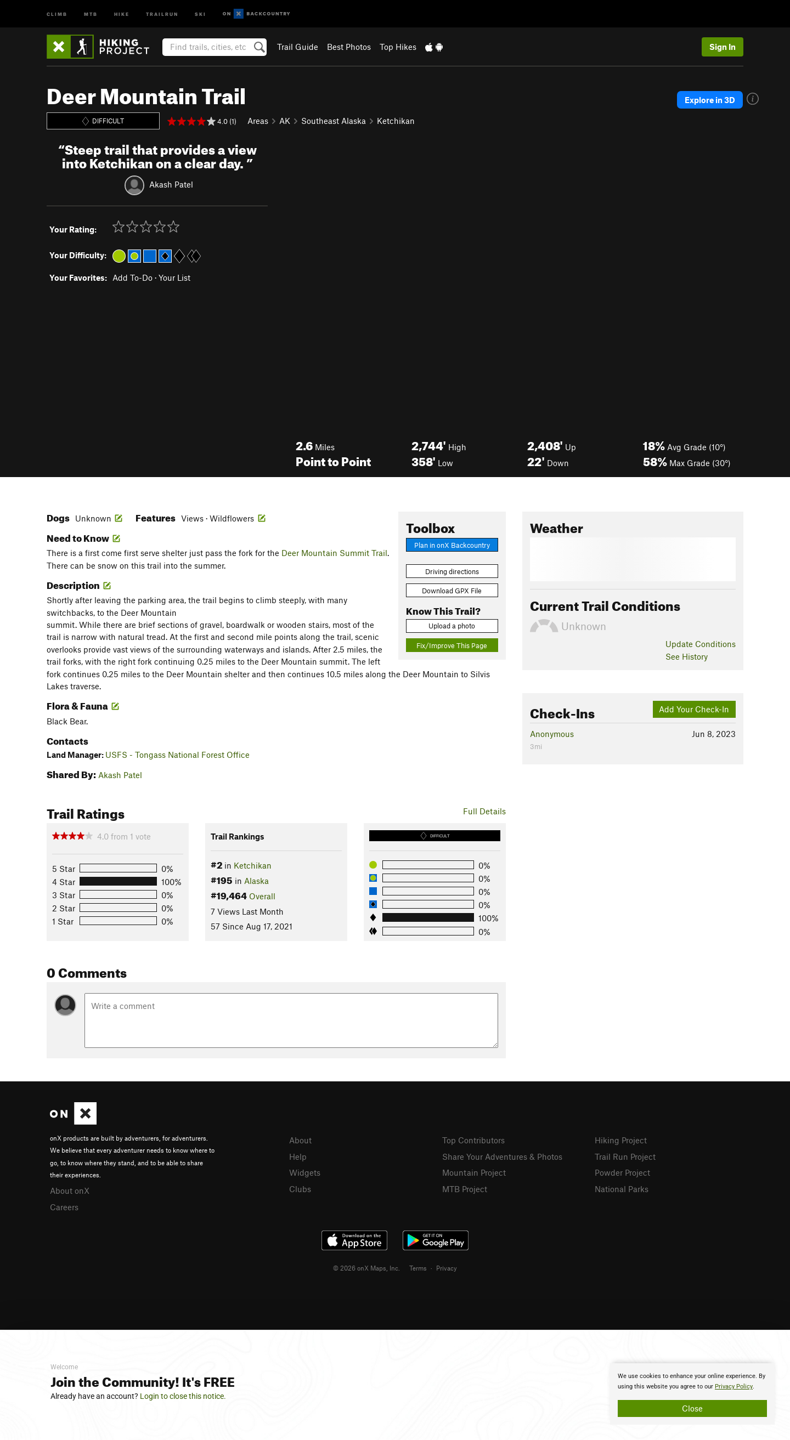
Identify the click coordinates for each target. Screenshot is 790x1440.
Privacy (446, 1268)
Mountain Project (474, 1172)
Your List (174, 277)
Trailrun (162, 13)
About (300, 1140)
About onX (69, 1190)
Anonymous (552, 734)
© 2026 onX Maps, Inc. (366, 1268)
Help (298, 1156)
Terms (418, 1268)
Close (692, 1408)
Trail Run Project (625, 1156)
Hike (121, 13)
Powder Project (622, 1172)
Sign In (722, 47)
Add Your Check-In (694, 709)
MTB (91, 13)
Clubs (300, 1189)
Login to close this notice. (183, 1396)
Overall (262, 896)
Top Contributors (473, 1140)
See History (686, 656)
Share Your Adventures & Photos (502, 1156)
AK (284, 121)
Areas (257, 121)
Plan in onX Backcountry (452, 545)
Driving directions (452, 571)
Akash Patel (171, 184)
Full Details (484, 811)
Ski (200, 13)
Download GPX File (452, 590)
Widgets (304, 1172)
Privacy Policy (734, 1386)
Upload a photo (451, 625)
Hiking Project (621, 1140)
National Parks (621, 1189)
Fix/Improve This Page (451, 645)
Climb (57, 13)
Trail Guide (297, 47)
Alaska (256, 881)
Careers (64, 1207)
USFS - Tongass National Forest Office (177, 754)
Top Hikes (398, 47)
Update (700, 644)
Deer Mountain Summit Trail (334, 553)
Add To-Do (132, 277)
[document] (692, 1394)
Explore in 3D (710, 100)
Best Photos (349, 47)
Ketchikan (396, 121)
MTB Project (464, 1189)
